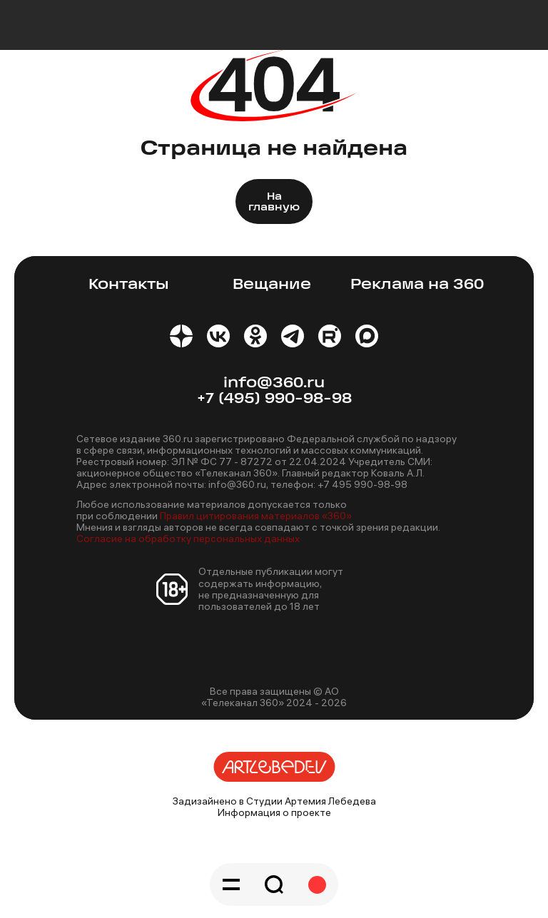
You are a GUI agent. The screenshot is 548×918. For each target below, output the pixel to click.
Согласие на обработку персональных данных (188, 538)
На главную (274, 203)
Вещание (272, 285)
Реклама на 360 (417, 285)
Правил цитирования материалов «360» (256, 515)
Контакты (128, 285)
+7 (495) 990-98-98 (274, 399)
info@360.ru (274, 383)
